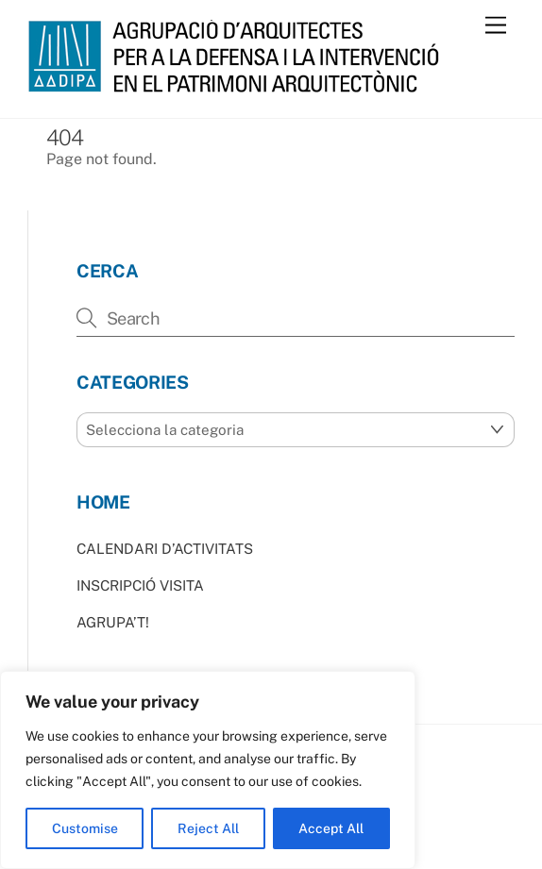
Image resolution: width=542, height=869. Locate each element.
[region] (207, 770)
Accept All (331, 828)
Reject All (208, 828)
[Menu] (496, 26)
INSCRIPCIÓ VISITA (140, 585)
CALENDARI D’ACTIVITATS (164, 549)
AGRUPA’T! (112, 622)
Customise (85, 828)
